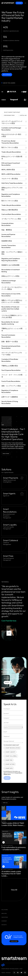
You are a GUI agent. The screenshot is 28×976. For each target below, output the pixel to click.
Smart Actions (10, 764)
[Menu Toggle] (25, 3)
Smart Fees (8, 760)
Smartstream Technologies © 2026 (11, 968)
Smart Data (9, 768)
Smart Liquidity (10, 752)
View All (5, 802)
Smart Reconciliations (12, 747)
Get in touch (7, 74)
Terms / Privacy (6, 972)
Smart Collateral (11, 756)
